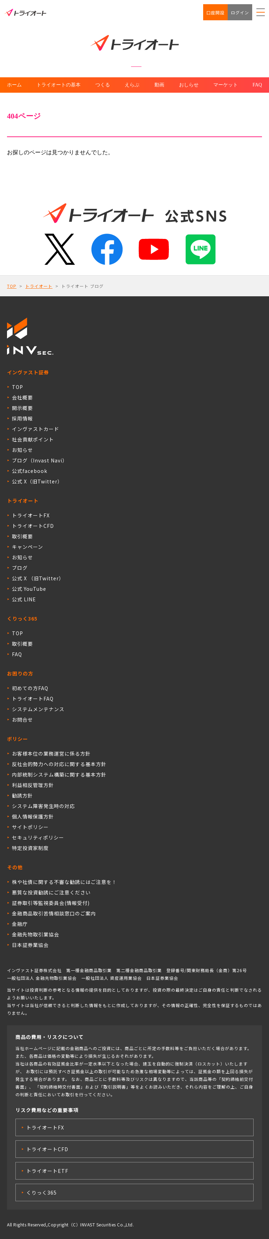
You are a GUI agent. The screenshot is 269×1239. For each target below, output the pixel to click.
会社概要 (22, 397)
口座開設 (215, 12)
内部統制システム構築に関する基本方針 (59, 774)
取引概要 (22, 536)
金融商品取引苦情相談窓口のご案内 (54, 913)
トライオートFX (31, 515)
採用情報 (22, 418)
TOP (11, 286)
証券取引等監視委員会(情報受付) (51, 902)
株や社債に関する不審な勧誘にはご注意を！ (64, 881)
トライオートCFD (33, 525)
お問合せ (22, 719)
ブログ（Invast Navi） (40, 460)
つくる (102, 84)
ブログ (20, 567)
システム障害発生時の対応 (43, 805)
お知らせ (22, 449)
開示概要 (22, 407)
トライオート (39, 286)
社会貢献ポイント (33, 439)
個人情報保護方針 (33, 816)
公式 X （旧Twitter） (38, 578)
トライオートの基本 (58, 84)
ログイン (240, 12)
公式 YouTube (29, 588)
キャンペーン (27, 546)
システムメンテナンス (38, 709)
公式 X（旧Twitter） (37, 481)
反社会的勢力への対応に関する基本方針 (59, 763)
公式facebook (29, 470)
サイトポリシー (30, 826)
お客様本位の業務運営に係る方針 (51, 753)
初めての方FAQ (30, 688)
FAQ (257, 84)
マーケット (225, 84)
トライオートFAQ (33, 698)
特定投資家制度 (30, 847)
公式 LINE (24, 599)
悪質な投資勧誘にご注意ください (51, 892)
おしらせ (189, 84)
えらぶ (132, 84)
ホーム (14, 84)
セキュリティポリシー (38, 837)
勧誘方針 (22, 795)
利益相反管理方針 (33, 784)
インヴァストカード (35, 428)
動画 (159, 84)
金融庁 (20, 923)
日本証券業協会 (30, 944)
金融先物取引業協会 (35, 934)
